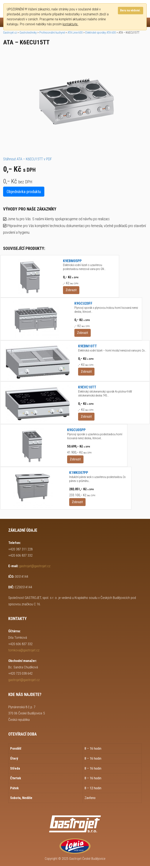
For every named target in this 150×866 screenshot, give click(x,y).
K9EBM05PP (72, 261)
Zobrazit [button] (71, 290)
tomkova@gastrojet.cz (23, 650)
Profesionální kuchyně (52, 32)
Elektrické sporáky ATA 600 (100, 32)
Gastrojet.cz (10, 32)
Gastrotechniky (28, 32)
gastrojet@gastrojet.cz (34, 566)
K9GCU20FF (83, 303)
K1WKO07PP (78, 472)
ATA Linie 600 (75, 32)
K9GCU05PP (76, 430)
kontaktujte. (70, 24)
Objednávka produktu (24, 191)
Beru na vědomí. (130, 10)
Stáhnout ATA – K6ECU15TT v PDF (27, 159)
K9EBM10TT (87, 346)
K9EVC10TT (87, 387)
